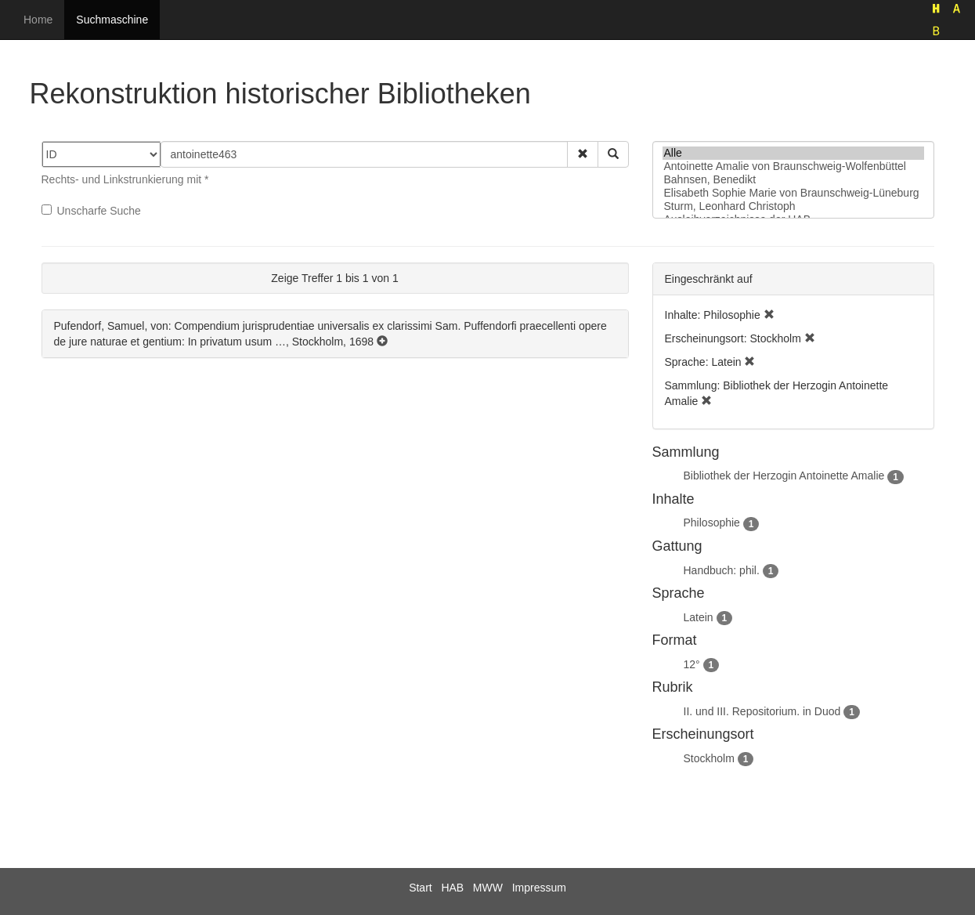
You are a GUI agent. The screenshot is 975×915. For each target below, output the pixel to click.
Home (37, 19)
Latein (698, 617)
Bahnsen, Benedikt (793, 179)
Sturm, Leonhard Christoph (793, 206)
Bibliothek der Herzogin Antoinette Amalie (784, 475)
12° (692, 664)
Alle (793, 153)
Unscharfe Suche (91, 210)
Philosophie (712, 522)
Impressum (539, 887)
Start (420, 887)
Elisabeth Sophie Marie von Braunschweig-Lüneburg (793, 193)
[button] (582, 154)
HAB (452, 887)
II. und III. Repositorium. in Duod (762, 711)
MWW (488, 887)
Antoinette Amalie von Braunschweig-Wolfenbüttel (793, 166)
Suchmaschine (112, 19)
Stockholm (709, 758)
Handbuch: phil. (722, 570)
